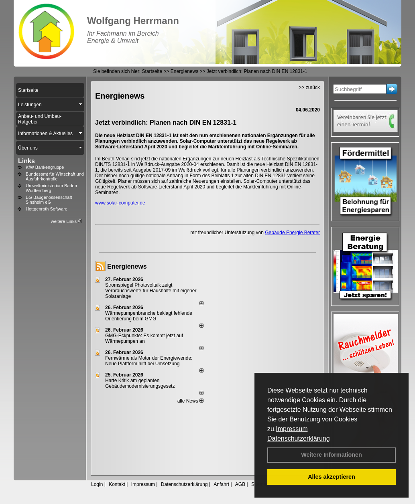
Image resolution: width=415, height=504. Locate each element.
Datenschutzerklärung (298, 438)
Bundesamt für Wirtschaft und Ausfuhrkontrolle (55, 176)
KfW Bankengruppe (45, 167)
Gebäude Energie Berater (292, 232)
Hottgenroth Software (46, 208)
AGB (240, 484)
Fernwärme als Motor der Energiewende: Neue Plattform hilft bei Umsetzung (148, 360)
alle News (190, 401)
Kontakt (117, 484)
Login (97, 484)
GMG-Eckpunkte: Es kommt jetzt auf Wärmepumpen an (144, 338)
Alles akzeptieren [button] (331, 477)
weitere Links (66, 221)
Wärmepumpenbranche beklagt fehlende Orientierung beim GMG (148, 316)
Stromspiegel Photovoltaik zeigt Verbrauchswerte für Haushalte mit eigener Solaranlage (150, 290)
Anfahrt (221, 484)
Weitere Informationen (331, 454)
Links (26, 161)
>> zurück (309, 87)
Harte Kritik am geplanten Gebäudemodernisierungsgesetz (140, 383)
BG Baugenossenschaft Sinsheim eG (49, 199)
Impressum (291, 428)
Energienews (127, 266)
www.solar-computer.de (120, 203)
